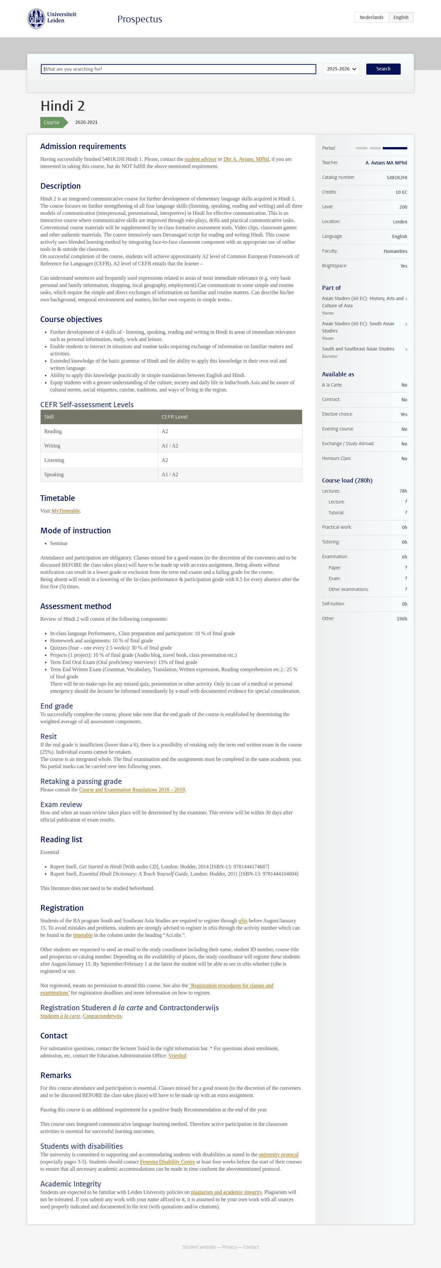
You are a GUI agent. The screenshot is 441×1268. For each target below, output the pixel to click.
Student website (199, 1247)
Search (383, 69)
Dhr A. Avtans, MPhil (246, 159)
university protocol (278, 1154)
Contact (251, 1247)
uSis (243, 920)
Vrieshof (177, 1055)
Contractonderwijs (102, 1016)
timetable (83, 935)
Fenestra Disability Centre (167, 1161)
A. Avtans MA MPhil (386, 163)
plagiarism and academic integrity (226, 1192)
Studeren (60, 1016)
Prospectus (140, 19)
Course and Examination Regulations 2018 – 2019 (132, 789)
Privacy (229, 1247)
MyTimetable (65, 511)
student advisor (200, 159)
